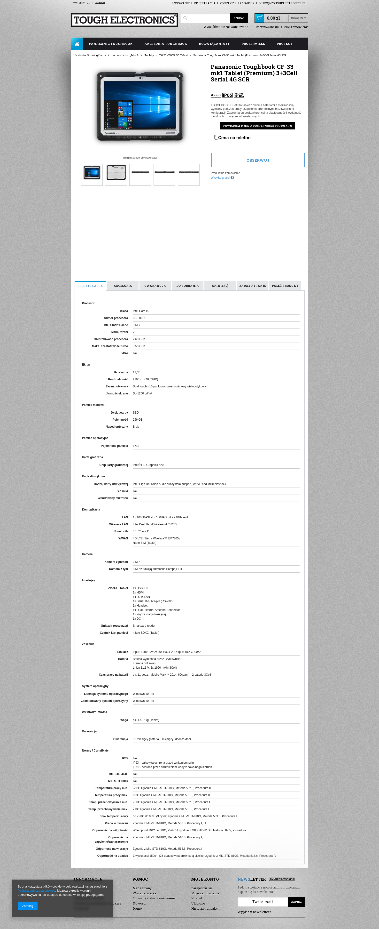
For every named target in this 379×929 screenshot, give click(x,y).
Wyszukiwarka (144, 893)
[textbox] (205, 18)
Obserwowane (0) (267, 27)
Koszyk (197, 898)
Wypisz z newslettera (254, 912)
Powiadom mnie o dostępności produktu (257, 126)
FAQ (80, 56)
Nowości (139, 903)
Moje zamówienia (205, 893)
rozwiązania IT (214, 43)
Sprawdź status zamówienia (154, 898)
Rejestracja (205, 3)
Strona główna (77, 44)
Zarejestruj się (202, 888)
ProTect (285, 43)
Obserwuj (258, 160)
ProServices (253, 43)
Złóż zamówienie (296, 27)
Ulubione (198, 903)
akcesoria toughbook (165, 43)
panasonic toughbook (111, 43)
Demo (137, 908)
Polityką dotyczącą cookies (36, 890)
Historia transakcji (205, 908)
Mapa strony (142, 888)
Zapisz (296, 902)
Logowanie (181, 3)
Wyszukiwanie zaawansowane (226, 27)
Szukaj (239, 18)
